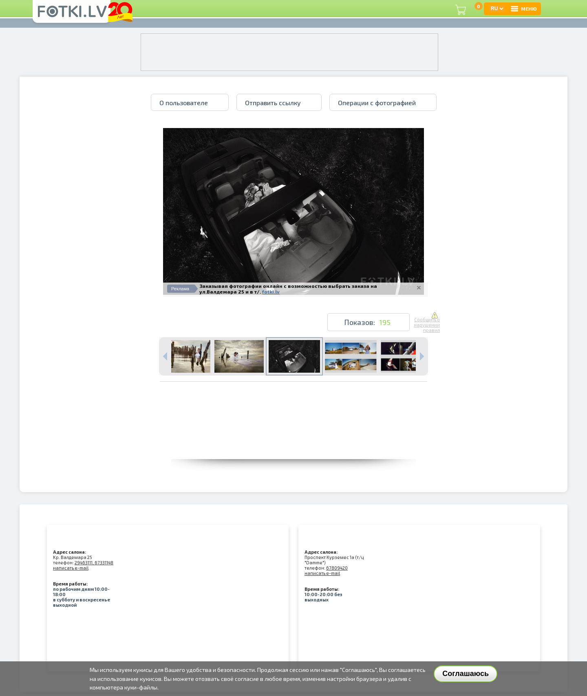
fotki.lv (271, 291)
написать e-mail (70, 567)
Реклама (180, 288)
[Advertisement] (293, 440)
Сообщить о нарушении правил (427, 322)
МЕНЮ (523, 8)
